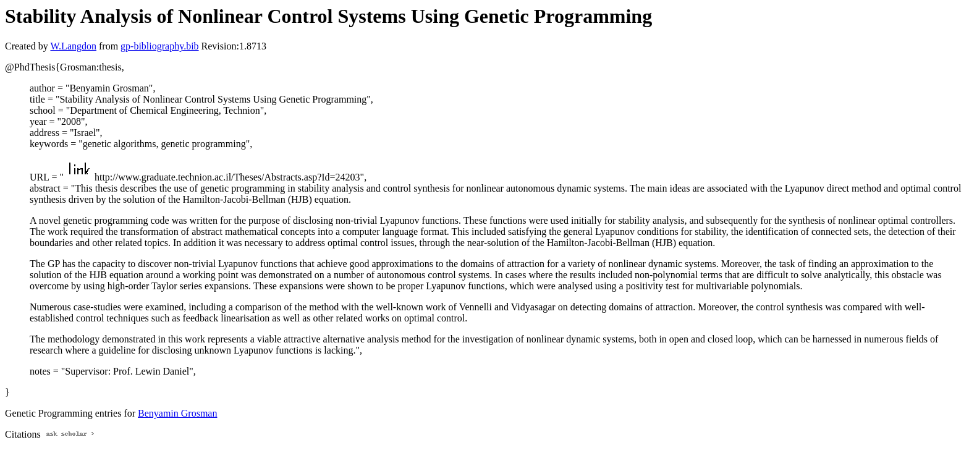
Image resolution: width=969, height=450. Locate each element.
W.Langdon (73, 46)
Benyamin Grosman (177, 413)
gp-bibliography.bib (160, 46)
